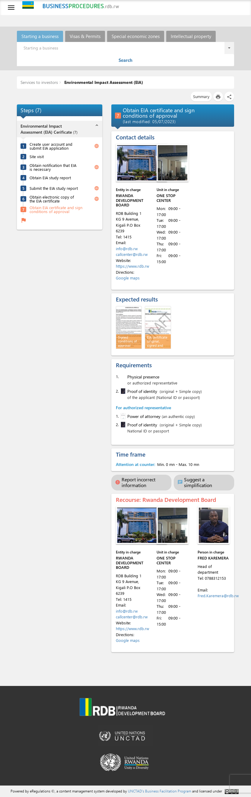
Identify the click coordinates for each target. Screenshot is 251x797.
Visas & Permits (85, 36)
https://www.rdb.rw (132, 266)
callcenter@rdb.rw (132, 254)
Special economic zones (136, 36)
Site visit (37, 156)
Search (125, 60)
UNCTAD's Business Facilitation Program (159, 791)
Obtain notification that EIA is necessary (53, 167)
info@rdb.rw (127, 248)
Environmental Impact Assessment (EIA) (103, 82)
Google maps (128, 277)
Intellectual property (191, 36)
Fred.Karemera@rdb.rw (218, 595)
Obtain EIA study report (50, 178)
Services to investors (39, 82)
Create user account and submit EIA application (51, 146)
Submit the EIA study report (54, 188)
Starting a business (40, 36)
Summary (201, 96)
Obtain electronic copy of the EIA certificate (52, 199)
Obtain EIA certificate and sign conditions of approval (56, 209)
